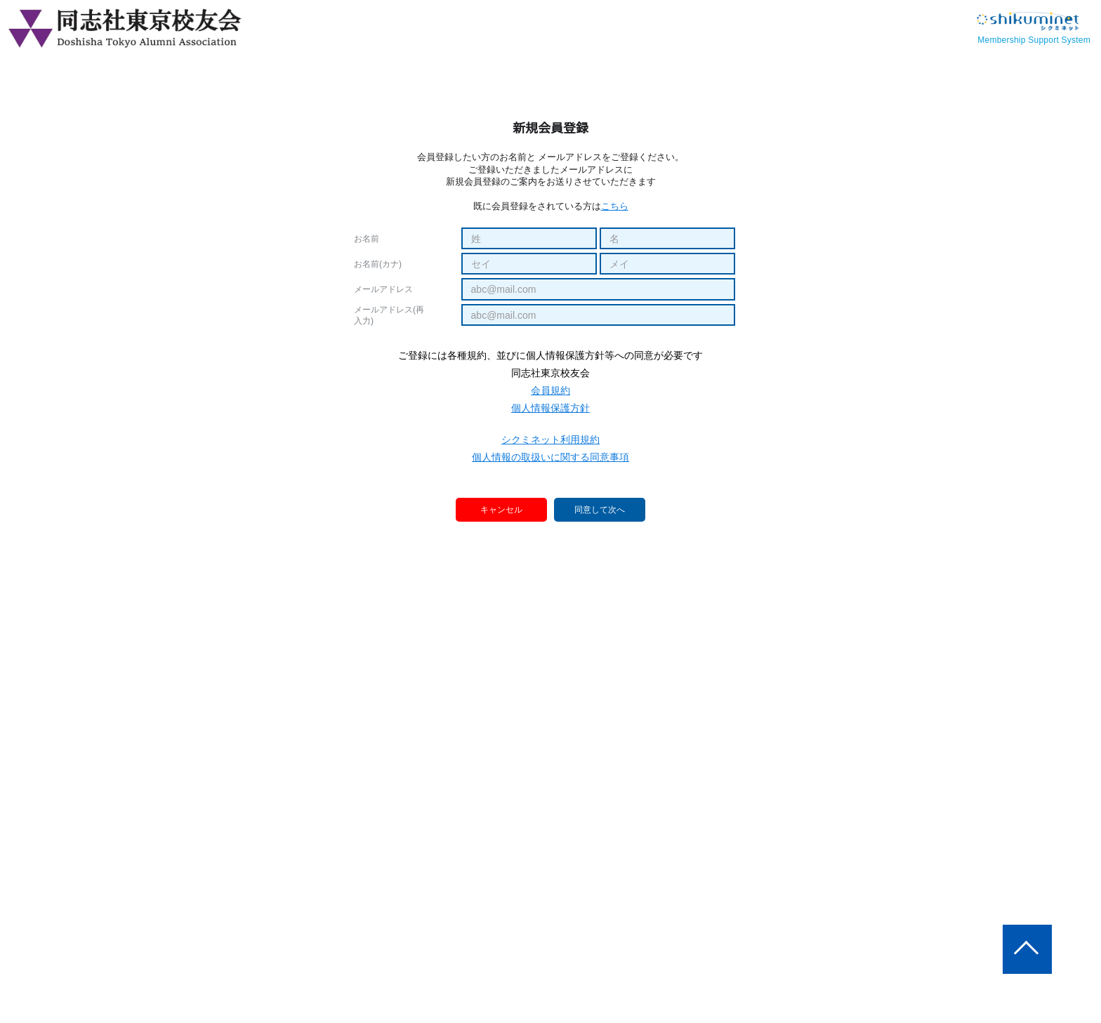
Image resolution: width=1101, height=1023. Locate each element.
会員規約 (550, 390)
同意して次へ (599, 510)
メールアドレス (383, 289)
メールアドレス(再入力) (389, 315)
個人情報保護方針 (550, 408)
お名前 (366, 238)
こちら (614, 206)
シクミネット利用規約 (550, 440)
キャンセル (502, 509)
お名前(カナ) (378, 264)
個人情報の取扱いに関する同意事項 (550, 457)
